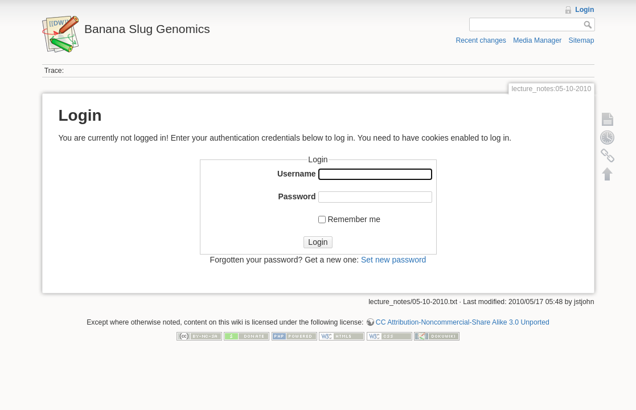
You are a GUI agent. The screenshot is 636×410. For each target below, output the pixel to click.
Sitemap (581, 40)
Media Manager (537, 40)
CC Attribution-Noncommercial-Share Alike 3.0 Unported (462, 322)
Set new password (393, 259)
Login (584, 10)
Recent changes (481, 40)
